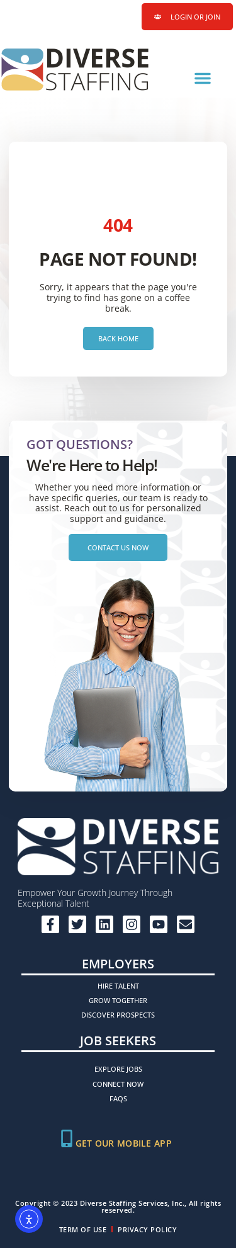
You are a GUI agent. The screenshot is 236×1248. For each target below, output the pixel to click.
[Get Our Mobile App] (67, 1138)
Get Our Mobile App (124, 1143)
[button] (202, 78)
